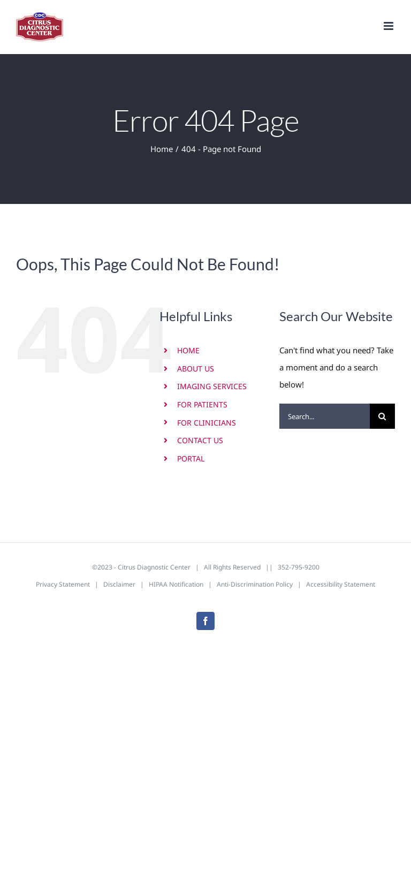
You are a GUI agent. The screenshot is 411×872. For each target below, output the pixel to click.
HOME (188, 350)
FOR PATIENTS (202, 404)
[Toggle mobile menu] (389, 26)
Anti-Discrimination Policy (255, 584)
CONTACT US (200, 440)
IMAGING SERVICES (212, 386)
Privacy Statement (63, 584)
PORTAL (190, 458)
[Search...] (324, 416)
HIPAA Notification (176, 584)
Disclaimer (119, 584)
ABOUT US (195, 368)
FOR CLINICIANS (206, 423)
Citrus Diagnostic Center (154, 567)
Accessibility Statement (340, 584)
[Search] (382, 416)
